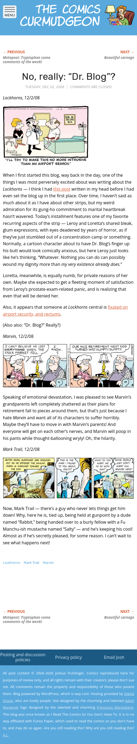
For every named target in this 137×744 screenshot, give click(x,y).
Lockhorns (11, 563)
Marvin (48, 563)
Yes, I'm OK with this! (91, 724)
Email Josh (114, 657)
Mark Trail (31, 563)
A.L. (6, 734)
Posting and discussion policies (23, 657)
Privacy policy (68, 657)
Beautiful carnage (119, 57)
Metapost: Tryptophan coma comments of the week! (26, 59)
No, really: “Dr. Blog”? (68, 76)
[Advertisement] (65, 593)
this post (61, 189)
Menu (10, 13)
